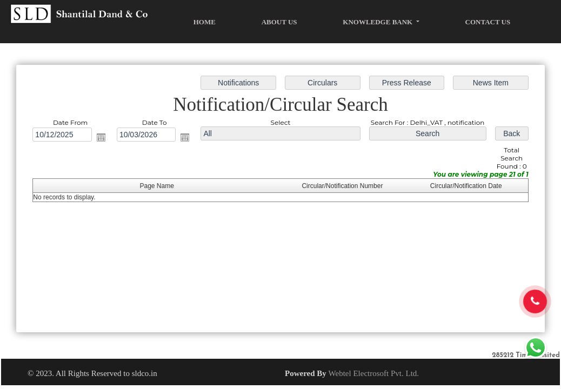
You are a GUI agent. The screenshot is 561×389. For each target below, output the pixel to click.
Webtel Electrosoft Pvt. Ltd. (374, 373)
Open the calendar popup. (105, 138)
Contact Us (488, 22)
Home (204, 22)
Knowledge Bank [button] (378, 22)
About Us (279, 22)
